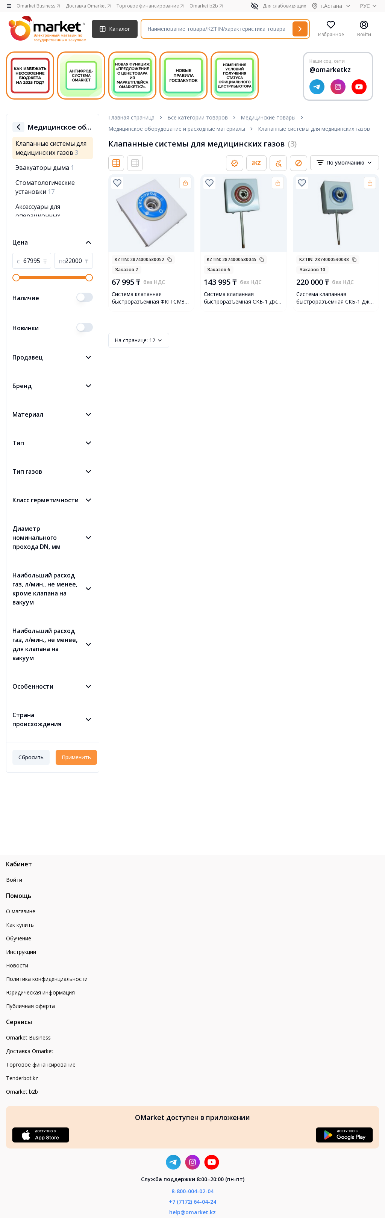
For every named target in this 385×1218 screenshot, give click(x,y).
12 (139, 340)
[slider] (16, 277)
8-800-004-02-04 (192, 1191)
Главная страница (131, 117)
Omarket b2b (22, 1091)
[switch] (84, 297)
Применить (76, 757)
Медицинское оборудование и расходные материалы (176, 128)
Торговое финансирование (41, 1064)
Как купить (20, 924)
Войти (14, 879)
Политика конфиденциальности (47, 978)
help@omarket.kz (192, 1212)
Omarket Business (28, 1037)
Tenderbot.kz (22, 1078)
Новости (17, 965)
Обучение (18, 938)
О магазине (20, 911)
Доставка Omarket (29, 1051)
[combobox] (344, 162)
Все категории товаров (197, 117)
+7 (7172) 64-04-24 (192, 1201)
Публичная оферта (30, 1005)
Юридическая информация (40, 992)
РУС (369, 5)
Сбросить (31, 757)
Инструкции (21, 951)
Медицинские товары (268, 117)
